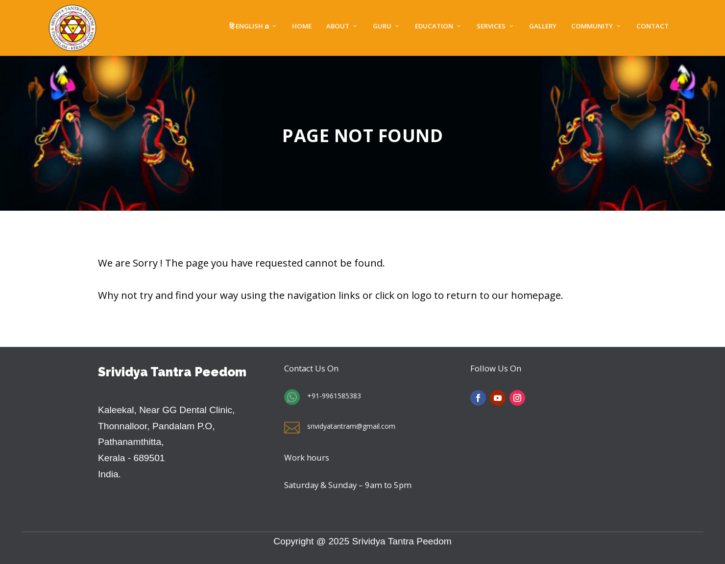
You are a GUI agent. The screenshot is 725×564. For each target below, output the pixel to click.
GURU (382, 26)
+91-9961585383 (334, 395)
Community (592, 26)
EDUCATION (434, 26)
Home (302, 26)
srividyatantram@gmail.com (351, 426)
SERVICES (491, 26)
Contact (652, 26)
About (337, 26)
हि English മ (248, 26)
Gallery (542, 26)
